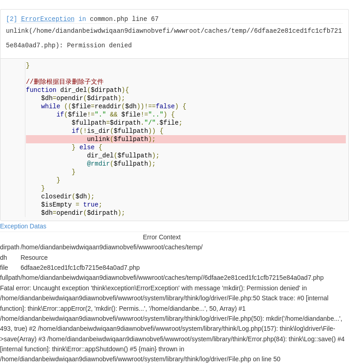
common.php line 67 (124, 19)
